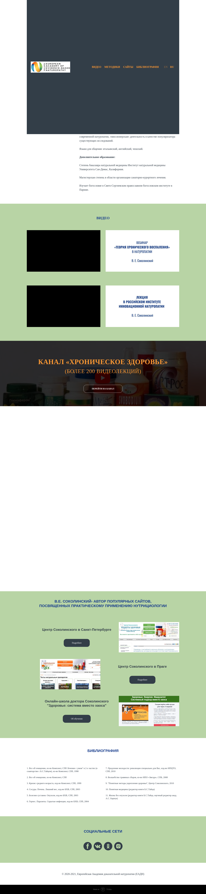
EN (166, 66)
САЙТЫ (128, 66)
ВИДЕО (96, 66)
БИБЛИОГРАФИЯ (147, 66)
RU (172, 66)
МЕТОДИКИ (112, 66)
